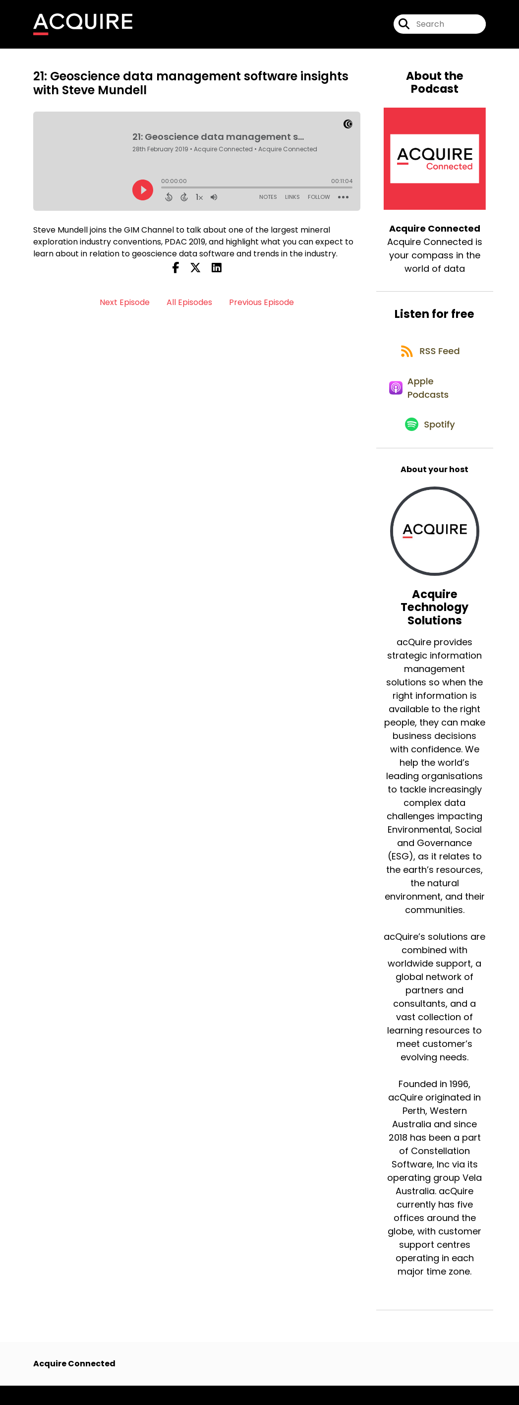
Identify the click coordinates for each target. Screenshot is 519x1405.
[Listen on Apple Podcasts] (430, 400)
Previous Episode (261, 305)
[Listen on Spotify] (430, 442)
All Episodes (189, 305)
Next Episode (125, 305)
